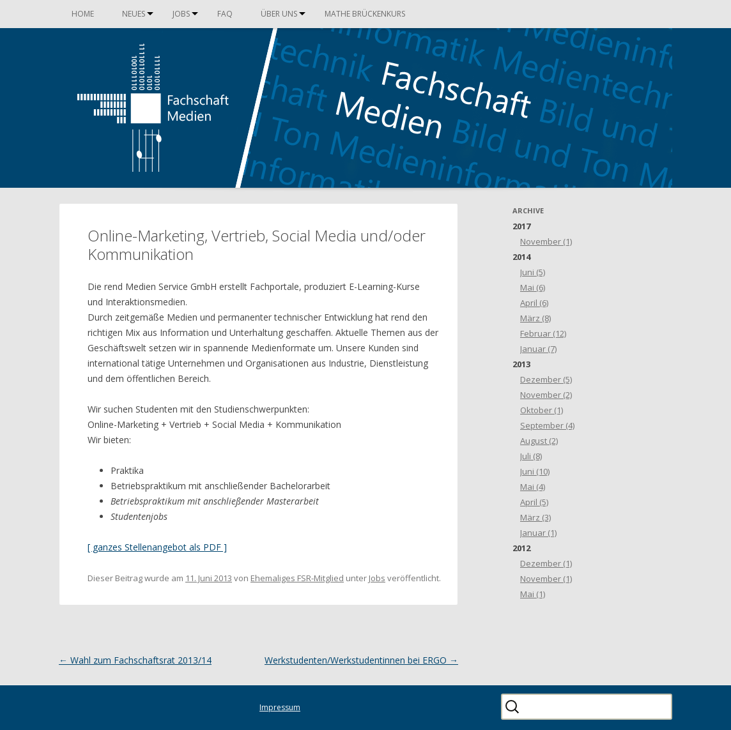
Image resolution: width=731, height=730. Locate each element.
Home (83, 13)
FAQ (225, 13)
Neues (133, 13)
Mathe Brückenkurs (365, 13)
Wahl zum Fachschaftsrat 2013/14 (135, 660)
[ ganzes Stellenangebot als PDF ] (157, 547)
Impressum (279, 707)
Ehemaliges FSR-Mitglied (297, 578)
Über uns (279, 13)
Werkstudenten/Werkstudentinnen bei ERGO (361, 660)
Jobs (181, 13)
